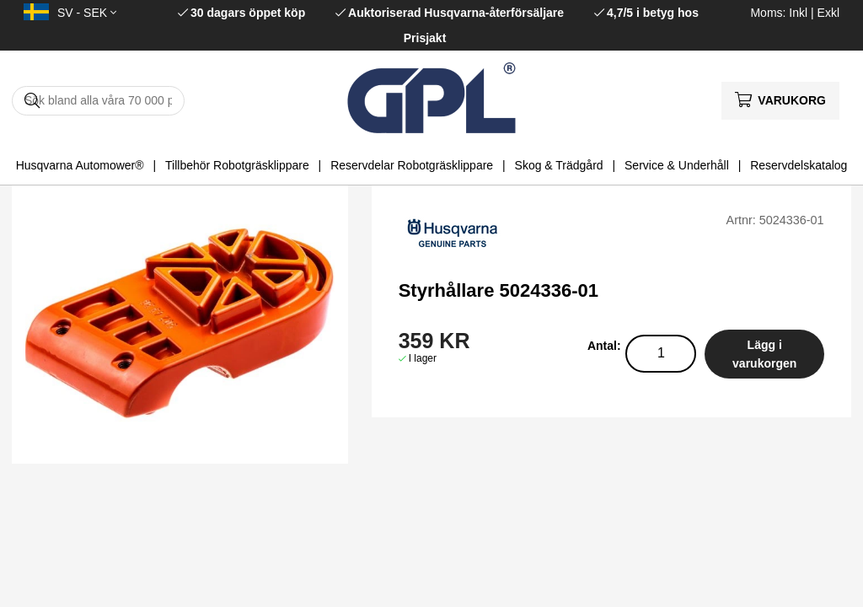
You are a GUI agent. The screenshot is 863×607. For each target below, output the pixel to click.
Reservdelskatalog (798, 165)
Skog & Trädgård (559, 165)
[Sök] (98, 100)
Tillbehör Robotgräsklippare (237, 165)
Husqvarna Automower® (80, 165)
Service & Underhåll (676, 165)
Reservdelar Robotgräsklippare (411, 165)
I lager (423, 358)
